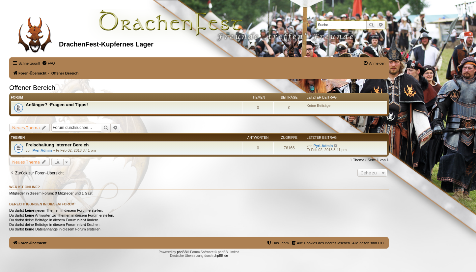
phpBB (182, 252)
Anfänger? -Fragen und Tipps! (57, 104)
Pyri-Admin (42, 150)
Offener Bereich (32, 87)
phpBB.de (220, 255)
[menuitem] (48, 63)
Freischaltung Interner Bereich (57, 144)
